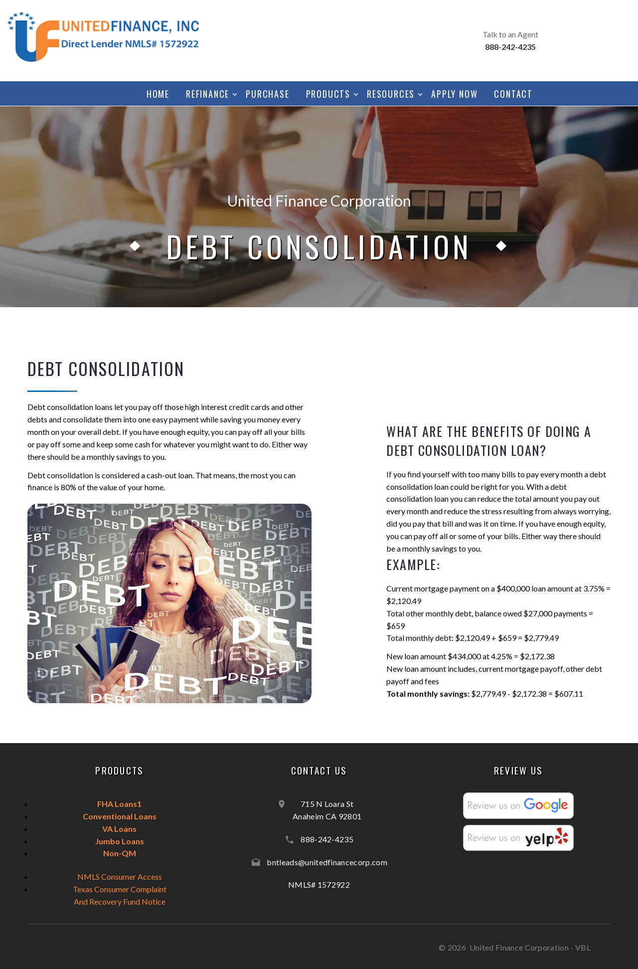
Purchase (267, 93)
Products (328, 93)
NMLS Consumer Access (119, 876)
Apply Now (454, 93)
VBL (583, 947)
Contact (513, 93)
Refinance (207, 93)
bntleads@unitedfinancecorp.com (327, 862)
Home (158, 93)
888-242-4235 (327, 839)
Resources (391, 93)
